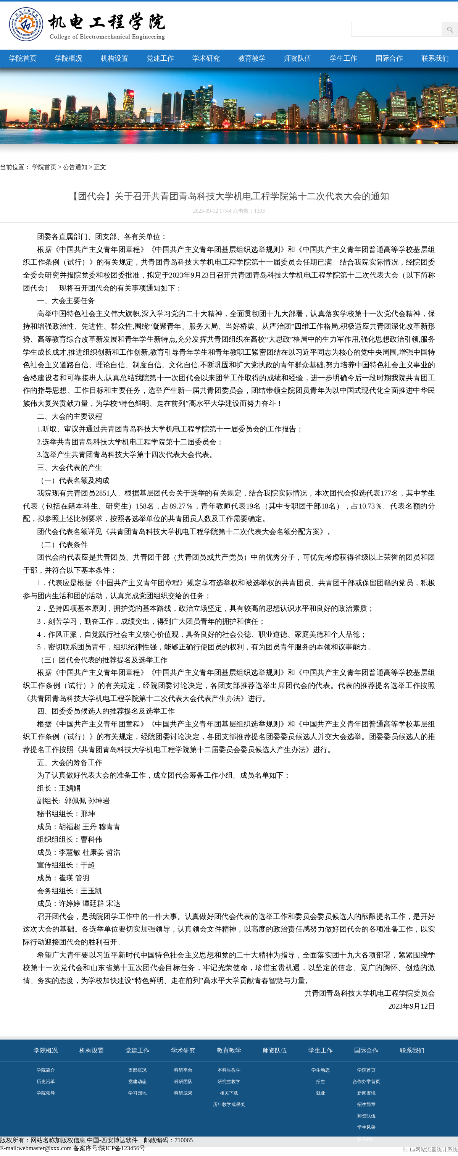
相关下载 (229, 1093)
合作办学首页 (366, 1081)
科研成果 (183, 1093)
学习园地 (137, 1093)
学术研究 (206, 58)
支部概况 (137, 1070)
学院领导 (46, 1093)
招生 (320, 1081)
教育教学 (252, 58)
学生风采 (366, 1127)
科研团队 (183, 1081)
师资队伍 (297, 58)
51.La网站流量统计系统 (430, 1150)
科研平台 (183, 1070)
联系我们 (435, 58)
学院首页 (23, 58)
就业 (320, 1093)
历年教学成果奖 (229, 1104)
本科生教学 (229, 1070)
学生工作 (343, 58)
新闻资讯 (366, 1093)
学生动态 (320, 1070)
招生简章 (366, 1104)
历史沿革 (46, 1081)
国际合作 (389, 58)
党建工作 (160, 58)
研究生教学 (229, 1081)
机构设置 (114, 58)
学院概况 (68, 58)
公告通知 (75, 167)
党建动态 (137, 1081)
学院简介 (46, 1070)
